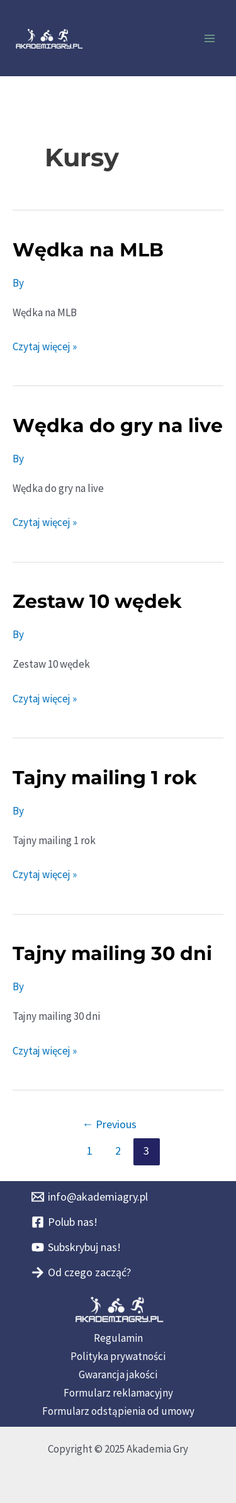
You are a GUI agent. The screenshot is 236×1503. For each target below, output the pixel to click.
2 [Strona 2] (118, 1150)
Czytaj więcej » (45, 345)
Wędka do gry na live (118, 425)
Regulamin (118, 1338)
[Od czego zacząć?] (81, 1272)
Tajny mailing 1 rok (105, 777)
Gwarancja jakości (118, 1374)
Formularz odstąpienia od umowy (118, 1411)
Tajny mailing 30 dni (112, 953)
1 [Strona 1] (90, 1150)
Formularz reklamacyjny (118, 1393)
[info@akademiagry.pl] (89, 1197)
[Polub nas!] (64, 1222)
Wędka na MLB (88, 249)
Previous (109, 1124)
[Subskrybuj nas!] (76, 1247)
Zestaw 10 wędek (97, 601)
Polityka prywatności (118, 1356)
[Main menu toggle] (209, 38)
